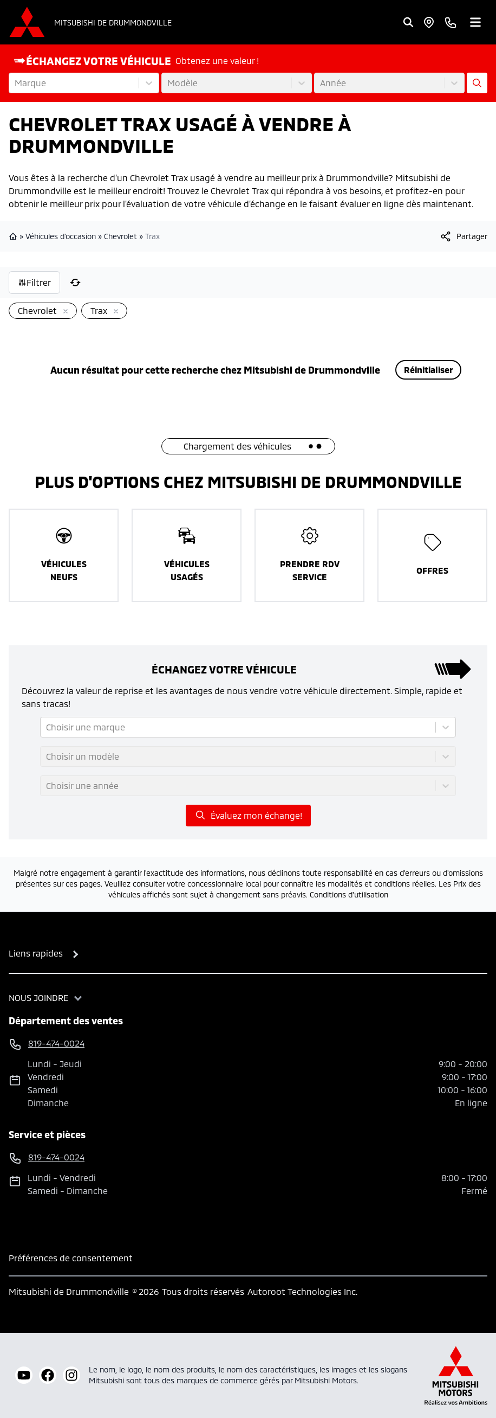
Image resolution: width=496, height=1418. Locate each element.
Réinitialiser (428, 369)
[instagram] (71, 1375)
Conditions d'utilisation (349, 894)
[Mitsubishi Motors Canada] (456, 1375)
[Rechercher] (408, 22)
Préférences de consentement (71, 1258)
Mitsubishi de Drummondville (113, 22)
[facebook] (47, 1375)
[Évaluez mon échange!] (477, 83)
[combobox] (16, 82)
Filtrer (34, 282)
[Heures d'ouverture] (429, 22)
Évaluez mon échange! (248, 815)
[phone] (450, 22)
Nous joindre (38, 997)
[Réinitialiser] (75, 282)
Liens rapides (36, 953)
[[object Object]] (463, 236)
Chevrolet (120, 236)
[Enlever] (63, 312)
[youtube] (23, 1375)
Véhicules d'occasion (60, 236)
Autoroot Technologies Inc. (302, 1291)
